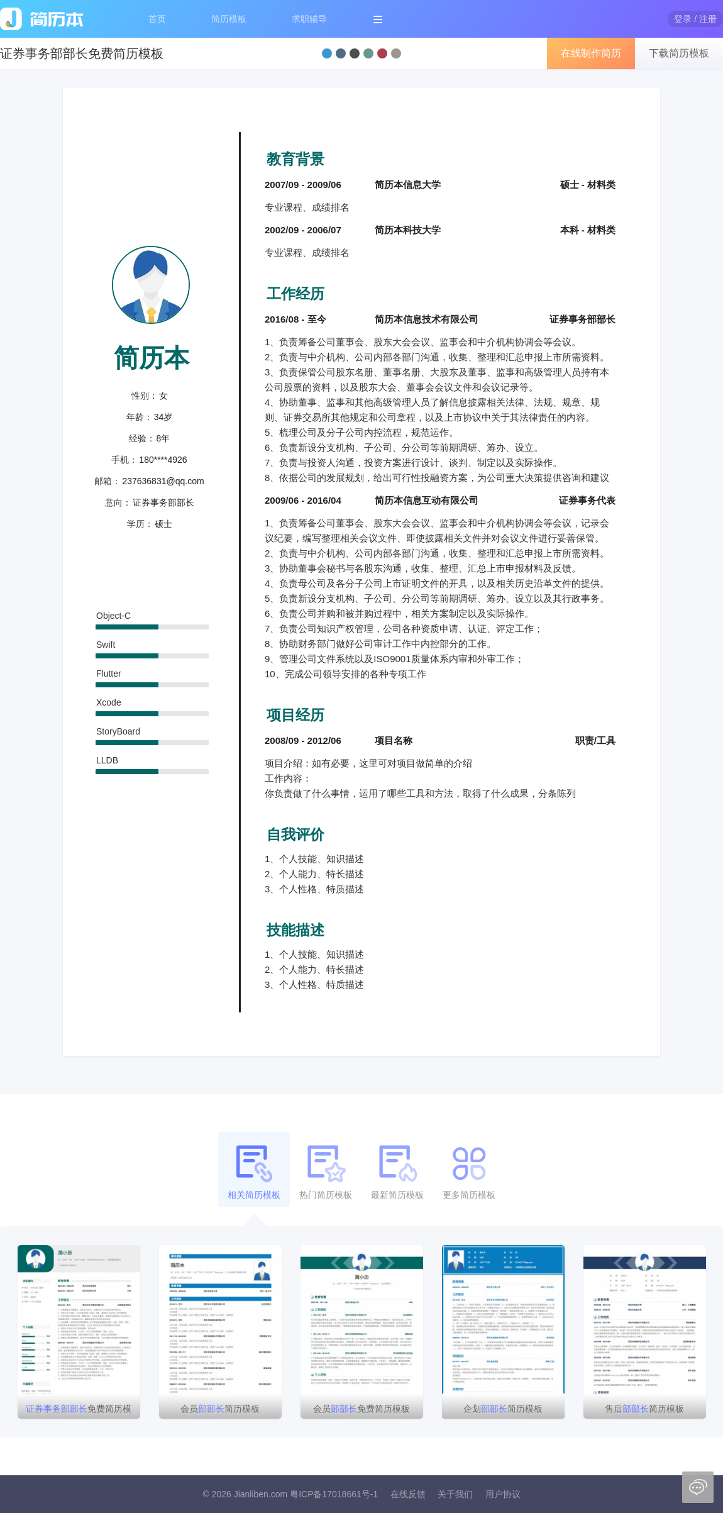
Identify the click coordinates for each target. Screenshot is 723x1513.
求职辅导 (309, 19)
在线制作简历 (591, 53)
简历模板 (228, 19)
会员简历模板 (220, 1409)
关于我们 (455, 1494)
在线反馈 (408, 1494)
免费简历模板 (78, 1411)
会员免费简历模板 (361, 1409)
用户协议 (503, 1494)
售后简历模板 (644, 1409)
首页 (157, 19)
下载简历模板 (679, 53)
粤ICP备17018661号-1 (334, 1494)
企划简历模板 (503, 1409)
